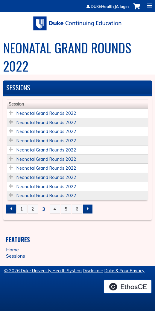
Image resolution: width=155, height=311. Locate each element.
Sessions (15, 256)
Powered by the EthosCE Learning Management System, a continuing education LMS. (128, 286)
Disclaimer (93, 270)
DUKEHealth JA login (110, 7)
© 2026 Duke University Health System (43, 270)
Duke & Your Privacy (124, 270)
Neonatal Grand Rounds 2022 (46, 113)
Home (12, 250)
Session (16, 104)
